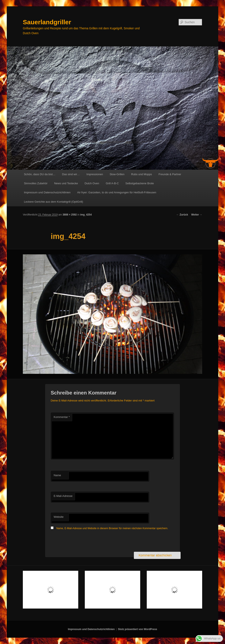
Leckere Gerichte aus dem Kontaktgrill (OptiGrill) (53, 201)
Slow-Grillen (117, 174)
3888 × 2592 (70, 214)
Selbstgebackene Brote (139, 183)
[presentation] (83, 541)
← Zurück (182, 214)
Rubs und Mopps (141, 174)
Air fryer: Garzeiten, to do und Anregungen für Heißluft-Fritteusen (116, 192)
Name (57, 475)
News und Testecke (66, 183)
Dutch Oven (92, 183)
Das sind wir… (71, 174)
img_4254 (86, 214)
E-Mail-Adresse (63, 496)
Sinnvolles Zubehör (35, 183)
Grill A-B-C (112, 183)
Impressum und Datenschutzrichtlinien (47, 192)
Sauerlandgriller (47, 22)
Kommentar (62, 417)
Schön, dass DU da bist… (39, 174)
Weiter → (196, 214)
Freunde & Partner (170, 174)
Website (59, 516)
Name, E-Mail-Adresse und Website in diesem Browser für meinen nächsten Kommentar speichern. (112, 528)
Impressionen (94, 174)
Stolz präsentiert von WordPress (137, 629)
